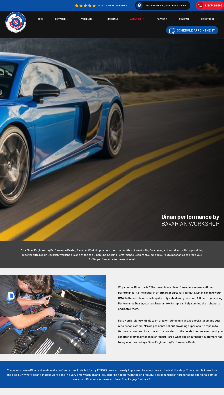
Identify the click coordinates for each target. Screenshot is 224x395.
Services (60, 19)
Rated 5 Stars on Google (100, 5)
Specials (113, 19)
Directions (207, 19)
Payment (162, 19)
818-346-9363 (209, 5)
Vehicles (86, 19)
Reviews (184, 19)
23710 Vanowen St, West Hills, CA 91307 (162, 5)
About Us (135, 19)
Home (40, 19)
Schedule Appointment (196, 30)
